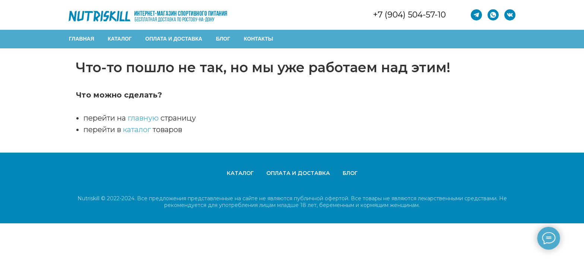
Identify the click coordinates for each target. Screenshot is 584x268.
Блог (350, 173)
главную (143, 118)
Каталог (240, 173)
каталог (137, 129)
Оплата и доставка (298, 173)
